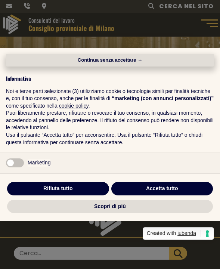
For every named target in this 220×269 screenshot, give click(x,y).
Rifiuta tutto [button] (58, 188)
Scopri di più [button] (110, 206)
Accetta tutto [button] (162, 188)
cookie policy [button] (74, 106)
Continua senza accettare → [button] (110, 60)
